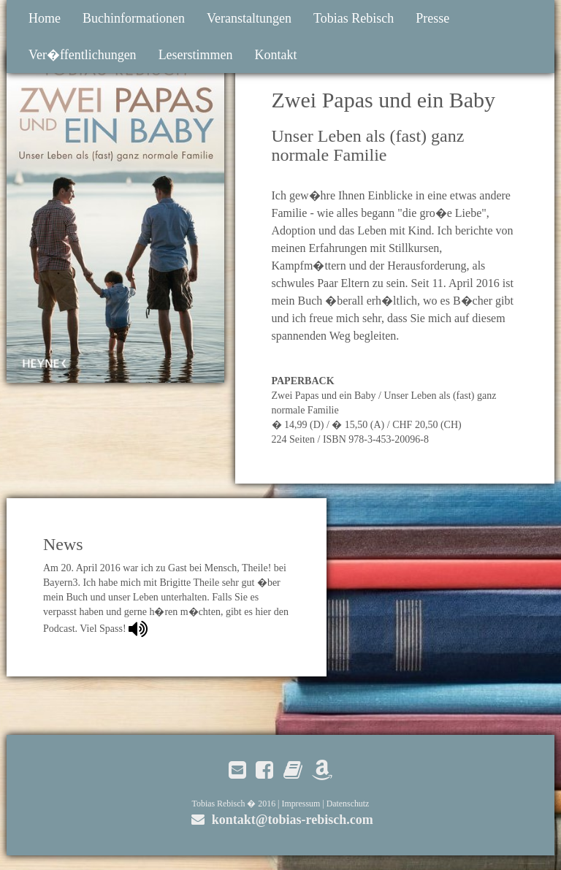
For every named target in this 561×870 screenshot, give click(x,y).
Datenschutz (348, 803)
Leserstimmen (196, 54)
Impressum (300, 803)
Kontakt (276, 54)
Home (44, 18)
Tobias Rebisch (353, 18)
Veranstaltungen (249, 18)
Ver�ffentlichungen (82, 54)
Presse (432, 18)
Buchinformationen (134, 18)
